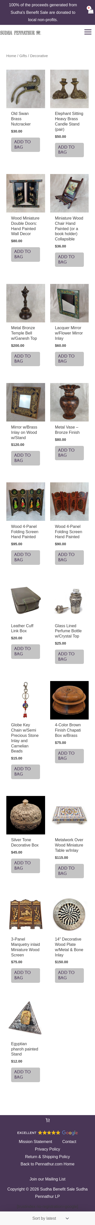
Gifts (23, 56)
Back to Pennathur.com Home (47, 1164)
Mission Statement (35, 1141)
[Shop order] (49, 1218)
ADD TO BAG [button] (22, 145)
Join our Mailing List (47, 1179)
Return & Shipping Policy (47, 1157)
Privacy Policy (47, 1149)
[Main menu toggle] (88, 32)
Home (11, 56)
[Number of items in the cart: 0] (48, 1120)
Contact (69, 1141)
